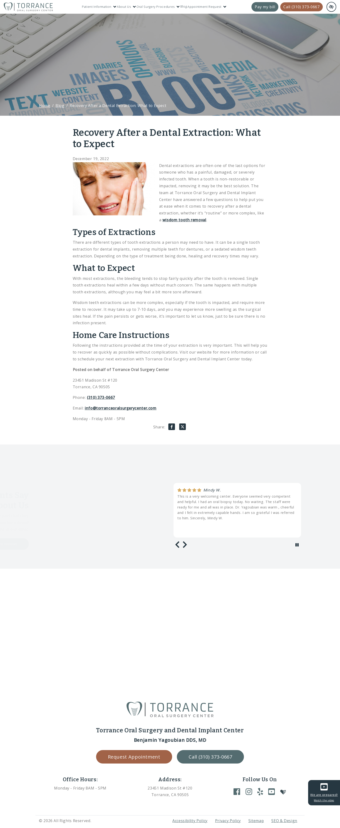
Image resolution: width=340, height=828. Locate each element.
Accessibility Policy (190, 820)
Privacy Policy (228, 820)
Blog (183, 6)
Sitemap (256, 820)
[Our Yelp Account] (260, 791)
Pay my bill (265, 6)
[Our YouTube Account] (271, 791)
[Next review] (185, 545)
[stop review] (297, 545)
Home (44, 105)
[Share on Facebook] (171, 428)
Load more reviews (58, 543)
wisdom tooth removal (184, 219)
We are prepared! (324, 792)
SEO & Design (284, 820)
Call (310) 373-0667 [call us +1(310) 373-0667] (301, 6)
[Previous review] (177, 545)
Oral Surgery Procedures (157, 6)
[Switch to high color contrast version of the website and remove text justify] (331, 7)
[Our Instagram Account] (249, 791)
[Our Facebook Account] (237, 791)
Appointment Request (206, 6)
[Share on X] (182, 428)
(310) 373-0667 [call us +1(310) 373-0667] (101, 397)
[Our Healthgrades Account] (283, 791)
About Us (126, 6)
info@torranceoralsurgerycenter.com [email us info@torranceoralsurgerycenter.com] (121, 408)
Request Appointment (134, 757)
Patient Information (99, 6)
